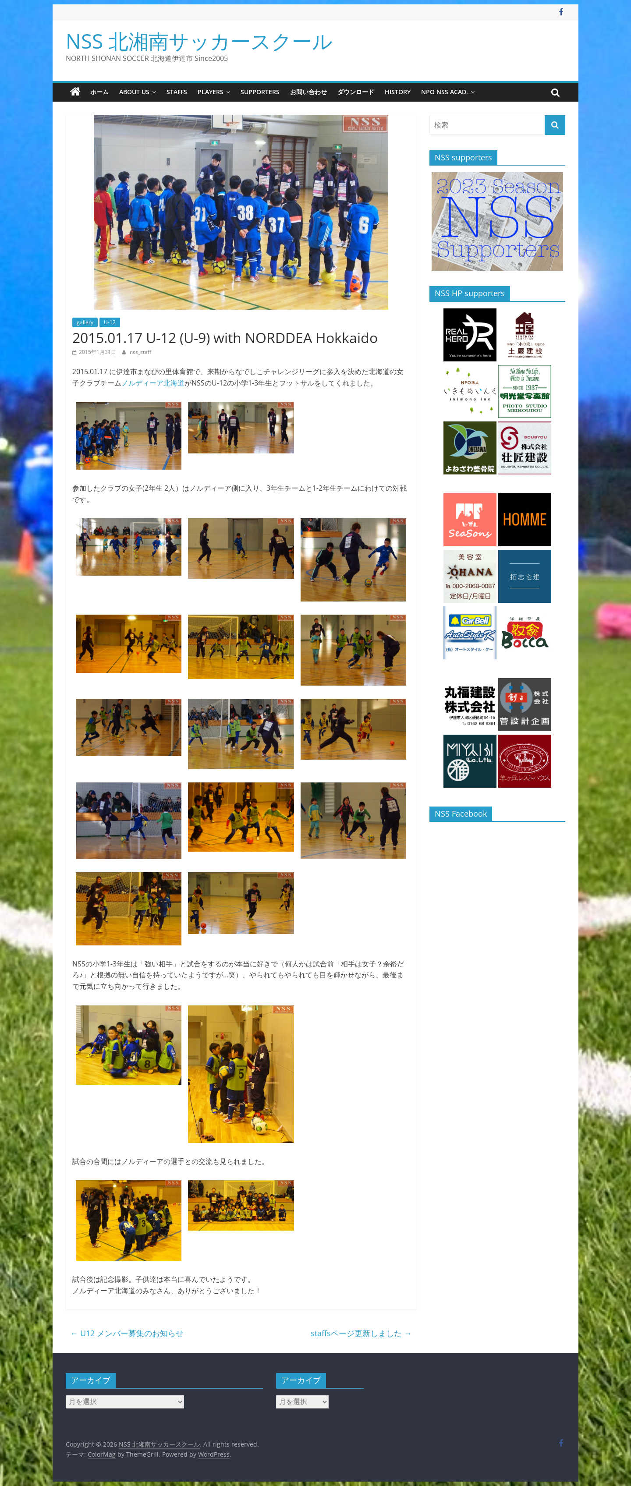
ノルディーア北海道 (152, 383)
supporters (260, 92)
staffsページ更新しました (361, 1333)
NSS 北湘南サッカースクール (199, 40)
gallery (85, 322)
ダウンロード (355, 92)
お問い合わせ (308, 92)
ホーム (99, 92)
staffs (177, 92)
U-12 (110, 322)
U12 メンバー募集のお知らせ (127, 1333)
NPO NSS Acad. (444, 92)
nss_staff (140, 352)
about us (134, 92)
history (398, 92)
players (210, 92)
